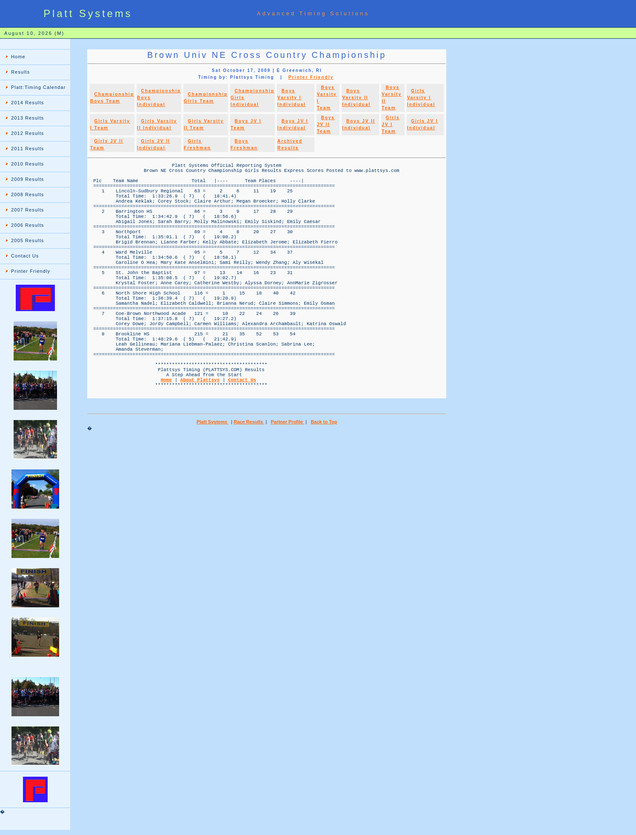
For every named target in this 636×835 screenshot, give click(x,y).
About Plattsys (200, 434)
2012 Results (27, 133)
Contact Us (25, 255)
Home (18, 56)
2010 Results (27, 163)
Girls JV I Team (390, 124)
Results (20, 71)
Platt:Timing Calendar (38, 87)
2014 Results (27, 102)
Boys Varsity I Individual (291, 98)
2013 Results (27, 117)
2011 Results (27, 148)
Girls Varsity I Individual (421, 98)
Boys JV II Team (326, 124)
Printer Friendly (30, 271)
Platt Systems (212, 480)
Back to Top (324, 480)
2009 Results (27, 179)
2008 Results (27, 194)
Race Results (249, 480)
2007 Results (27, 209)
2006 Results (27, 225)
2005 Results (27, 240)
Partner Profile (287, 480)
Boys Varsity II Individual (356, 98)
